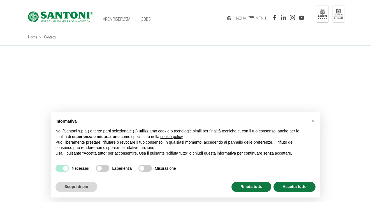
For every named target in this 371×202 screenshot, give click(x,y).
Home (32, 37)
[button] (312, 120)
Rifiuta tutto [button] (251, 186)
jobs (146, 19)
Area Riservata (116, 19)
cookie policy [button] (171, 136)
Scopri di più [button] (76, 186)
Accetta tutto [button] (294, 186)
